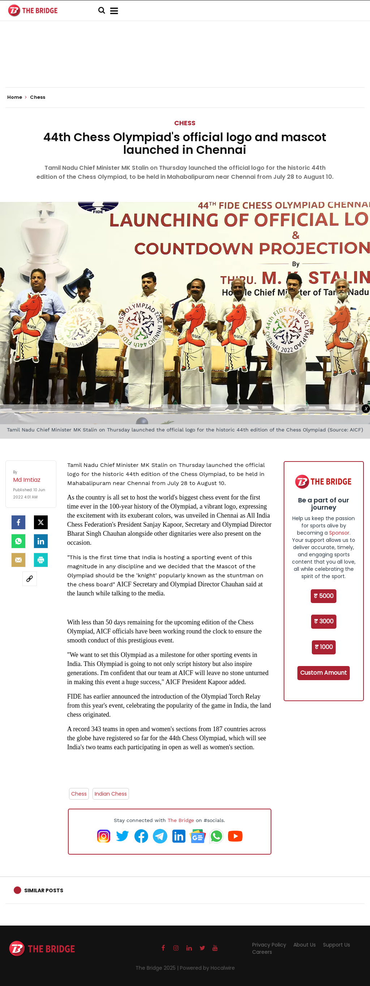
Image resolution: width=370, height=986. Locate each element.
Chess (184, 122)
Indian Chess (111, 793)
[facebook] (18, 522)
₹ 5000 (324, 596)
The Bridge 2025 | (157, 968)
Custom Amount (323, 673)
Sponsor (339, 532)
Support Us (336, 944)
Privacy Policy (269, 944)
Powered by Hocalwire (207, 968)
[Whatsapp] (18, 541)
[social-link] (29, 579)
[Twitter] (41, 522)
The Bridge (181, 820)
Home (17, 97)
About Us (304, 944)
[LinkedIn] (41, 541)
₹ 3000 (324, 621)
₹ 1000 (324, 647)
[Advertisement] (185, 65)
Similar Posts (43, 890)
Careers (262, 952)
